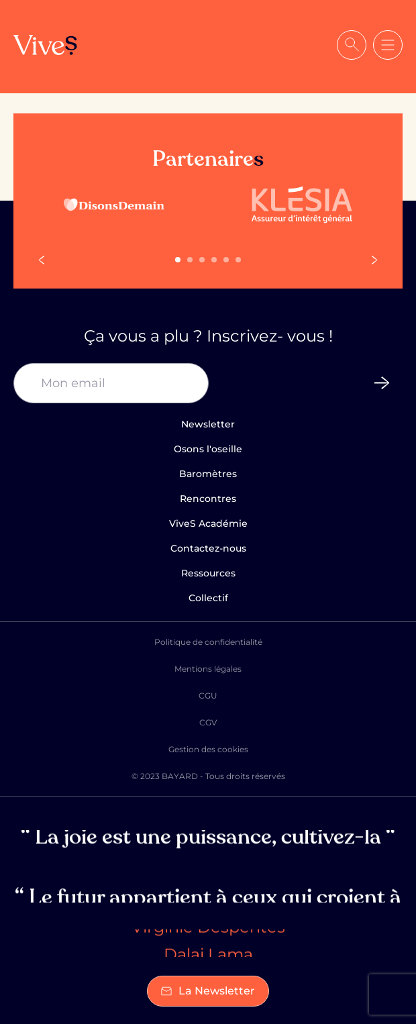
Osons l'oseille (208, 449)
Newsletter (208, 424)
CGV (208, 722)
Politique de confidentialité (208, 642)
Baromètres (208, 474)
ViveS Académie (208, 523)
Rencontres (208, 499)
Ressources (208, 573)
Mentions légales (208, 669)
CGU (208, 695)
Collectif (208, 598)
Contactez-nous (208, 548)
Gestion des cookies (208, 749)
